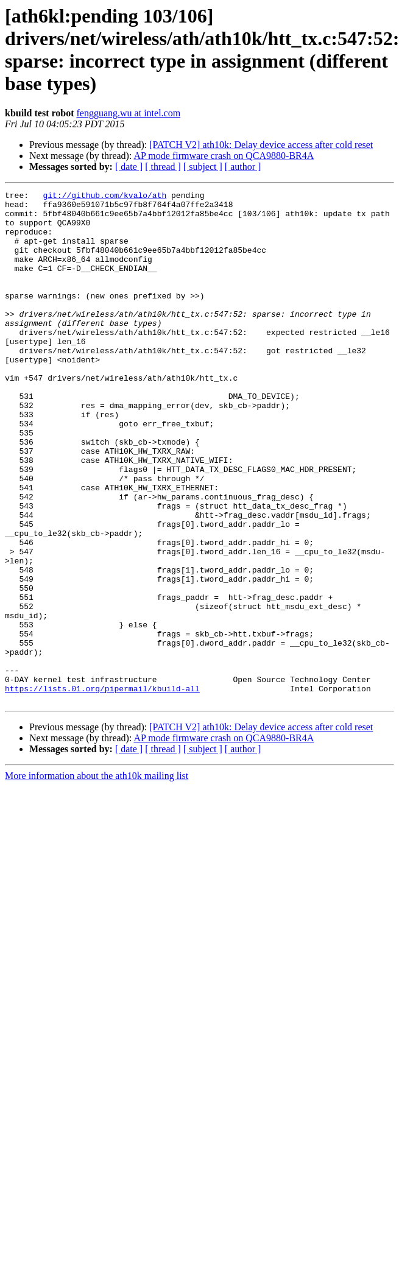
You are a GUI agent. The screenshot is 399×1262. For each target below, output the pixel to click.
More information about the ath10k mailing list (96, 878)
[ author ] (243, 166)
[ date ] (129, 166)
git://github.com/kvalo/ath (104, 196)
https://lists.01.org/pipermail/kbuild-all (102, 788)
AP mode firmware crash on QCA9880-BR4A (224, 155)
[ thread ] (163, 166)
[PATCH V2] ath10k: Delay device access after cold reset (261, 144)
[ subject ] (202, 166)
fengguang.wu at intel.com (129, 113)
